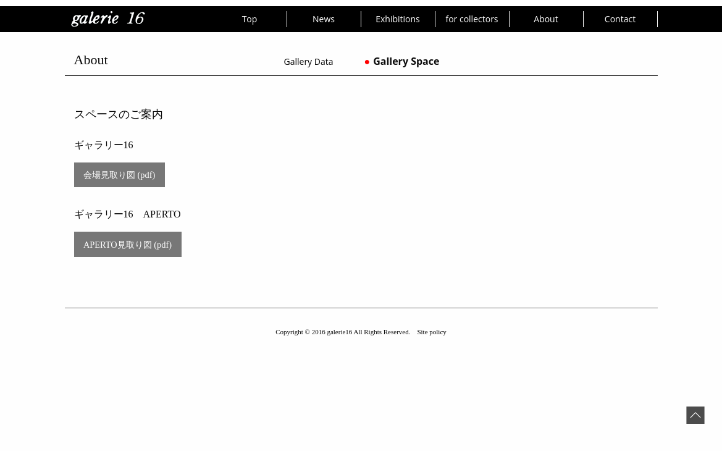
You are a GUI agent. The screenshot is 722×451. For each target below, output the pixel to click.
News (324, 19)
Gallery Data (309, 61)
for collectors (471, 19)
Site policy (431, 331)
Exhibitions (398, 19)
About (546, 19)
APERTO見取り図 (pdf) (127, 245)
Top (250, 19)
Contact (620, 19)
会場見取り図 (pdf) (119, 175)
